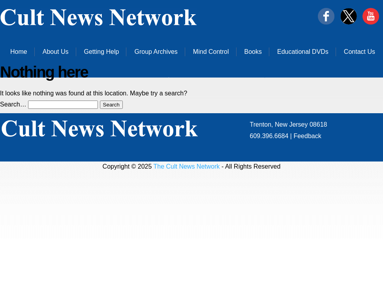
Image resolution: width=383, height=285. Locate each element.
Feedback (307, 136)
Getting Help (101, 51)
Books (253, 51)
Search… (13, 104)
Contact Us (359, 51)
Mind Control (211, 51)
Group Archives (155, 51)
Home (18, 51)
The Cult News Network (187, 166)
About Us (56, 51)
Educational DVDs (303, 51)
